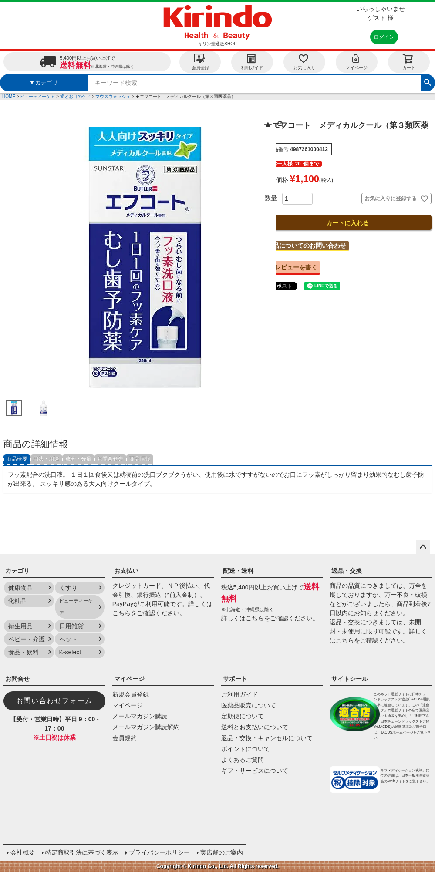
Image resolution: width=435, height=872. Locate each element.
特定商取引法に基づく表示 (81, 852)
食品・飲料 (23, 652)
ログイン (384, 37)
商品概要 (17, 458)
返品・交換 (346, 570)
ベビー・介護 (26, 639)
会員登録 (200, 61)
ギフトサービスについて (254, 770)
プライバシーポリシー (159, 852)
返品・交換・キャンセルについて (267, 737)
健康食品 (20, 587)
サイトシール (349, 678)
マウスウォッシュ (112, 96)
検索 (427, 81)
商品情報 (139, 458)
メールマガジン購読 (139, 716)
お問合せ (17, 678)
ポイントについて (245, 748)
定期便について (242, 716)
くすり (68, 587)
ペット (68, 639)
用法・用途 (46, 458)
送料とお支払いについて (254, 727)
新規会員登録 (130, 694)
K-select (70, 652)
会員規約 (124, 737)
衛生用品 (20, 626)
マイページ (357, 61)
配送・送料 (238, 570)
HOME (8, 96)
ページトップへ (423, 547)
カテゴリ (17, 570)
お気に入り (304, 61)
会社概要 (22, 852)
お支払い (126, 570)
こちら (121, 612)
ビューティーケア (37, 96)
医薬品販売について (248, 705)
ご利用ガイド (239, 694)
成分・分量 (78, 458)
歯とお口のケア (75, 96)
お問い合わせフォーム (54, 700)
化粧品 (17, 600)
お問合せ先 (110, 458)
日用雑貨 (71, 626)
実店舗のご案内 (221, 852)
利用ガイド (252, 61)
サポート (235, 678)
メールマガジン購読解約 (145, 727)
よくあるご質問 (242, 759)
